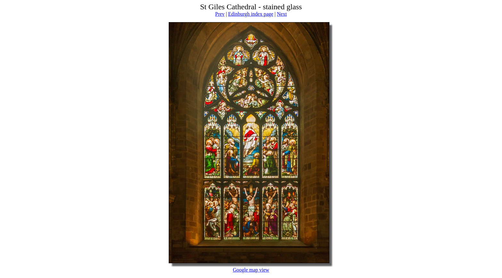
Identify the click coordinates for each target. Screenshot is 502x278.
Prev (219, 14)
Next (282, 14)
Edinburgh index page (250, 14)
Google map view (251, 270)
